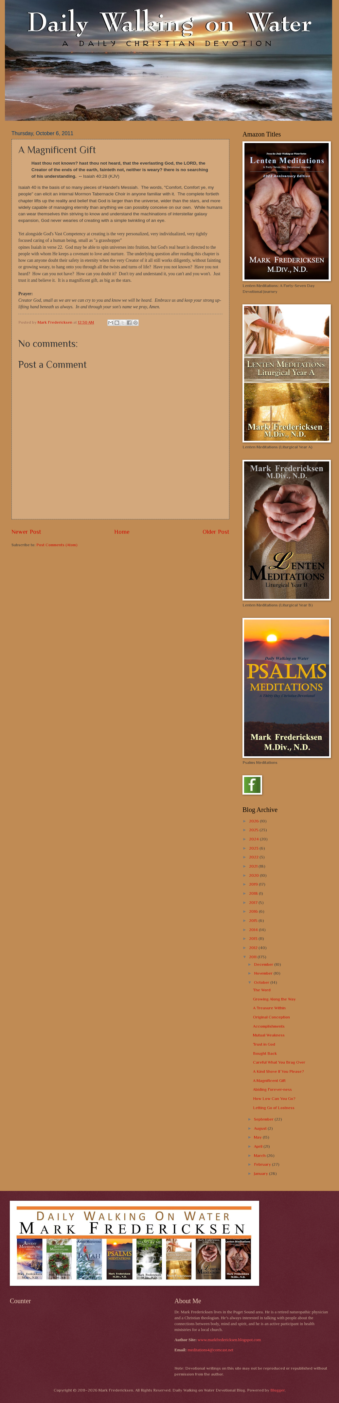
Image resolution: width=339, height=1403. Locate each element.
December (264, 964)
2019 (254, 884)
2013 (254, 938)
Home (122, 532)
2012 (254, 947)
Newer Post (26, 532)
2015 (254, 920)
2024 (254, 838)
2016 (254, 911)
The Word (262, 989)
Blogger (277, 1390)
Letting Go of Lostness (273, 1107)
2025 (254, 829)
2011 (253, 956)
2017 (254, 902)
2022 (254, 856)
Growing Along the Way (274, 999)
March (260, 1155)
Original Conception (271, 1017)
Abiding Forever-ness (272, 1089)
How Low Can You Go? (274, 1098)
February (263, 1164)
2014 (254, 929)
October (262, 982)
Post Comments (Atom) (57, 544)
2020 (254, 875)
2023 (254, 848)
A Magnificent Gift (269, 1080)
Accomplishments (269, 1026)
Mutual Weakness (269, 1035)
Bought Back (265, 1053)
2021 (254, 866)
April (258, 1146)
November (264, 973)
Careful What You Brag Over (279, 1062)
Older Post (216, 532)
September (264, 1119)
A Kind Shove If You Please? (278, 1071)
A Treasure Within (269, 1007)
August (261, 1128)
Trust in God (264, 1044)
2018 (254, 893)
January (261, 1173)
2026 (254, 820)
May (258, 1137)
